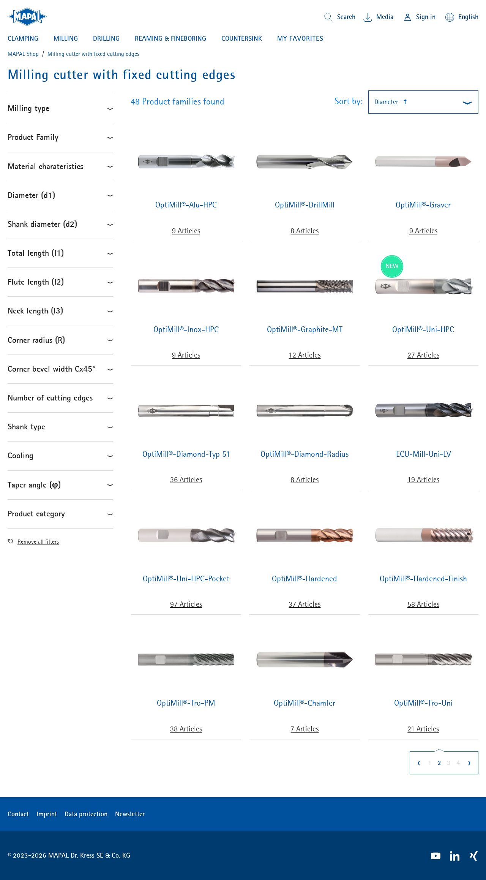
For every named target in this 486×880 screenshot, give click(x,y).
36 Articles (186, 479)
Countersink (241, 38)
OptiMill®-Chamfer (304, 703)
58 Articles (423, 604)
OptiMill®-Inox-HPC (186, 329)
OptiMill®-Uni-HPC (423, 329)
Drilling (106, 38)
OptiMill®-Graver (423, 205)
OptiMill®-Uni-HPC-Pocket (186, 579)
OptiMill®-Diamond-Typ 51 (186, 454)
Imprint (46, 814)
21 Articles (423, 728)
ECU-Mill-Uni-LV (423, 454)
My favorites (300, 38)
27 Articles (423, 354)
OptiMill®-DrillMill (305, 205)
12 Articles (304, 354)
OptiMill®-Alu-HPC (186, 205)
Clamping (23, 38)
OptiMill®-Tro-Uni (423, 703)
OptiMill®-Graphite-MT (304, 329)
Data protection (86, 814)
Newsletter (130, 814)
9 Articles (186, 230)
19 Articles (423, 479)
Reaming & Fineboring (170, 38)
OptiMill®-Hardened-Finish (423, 579)
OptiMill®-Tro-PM (186, 703)
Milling (66, 38)
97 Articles (186, 604)
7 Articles (304, 728)
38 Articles (186, 728)
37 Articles (304, 604)
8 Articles (304, 230)
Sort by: (349, 101)
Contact (18, 814)
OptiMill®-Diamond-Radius (304, 454)
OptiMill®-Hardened (304, 579)
